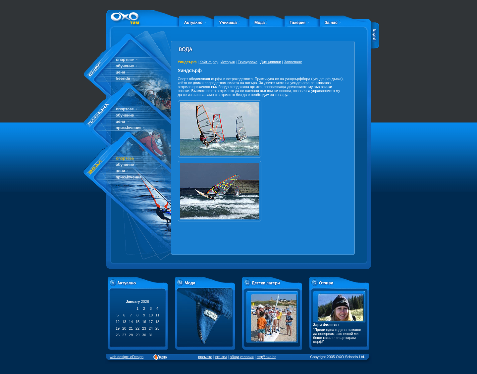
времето (205, 357)
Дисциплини (270, 62)
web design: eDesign (126, 357)
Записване (293, 62)
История (228, 62)
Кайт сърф (209, 62)
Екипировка (247, 62)
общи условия (242, 357)
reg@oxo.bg (267, 357)
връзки (221, 357)
